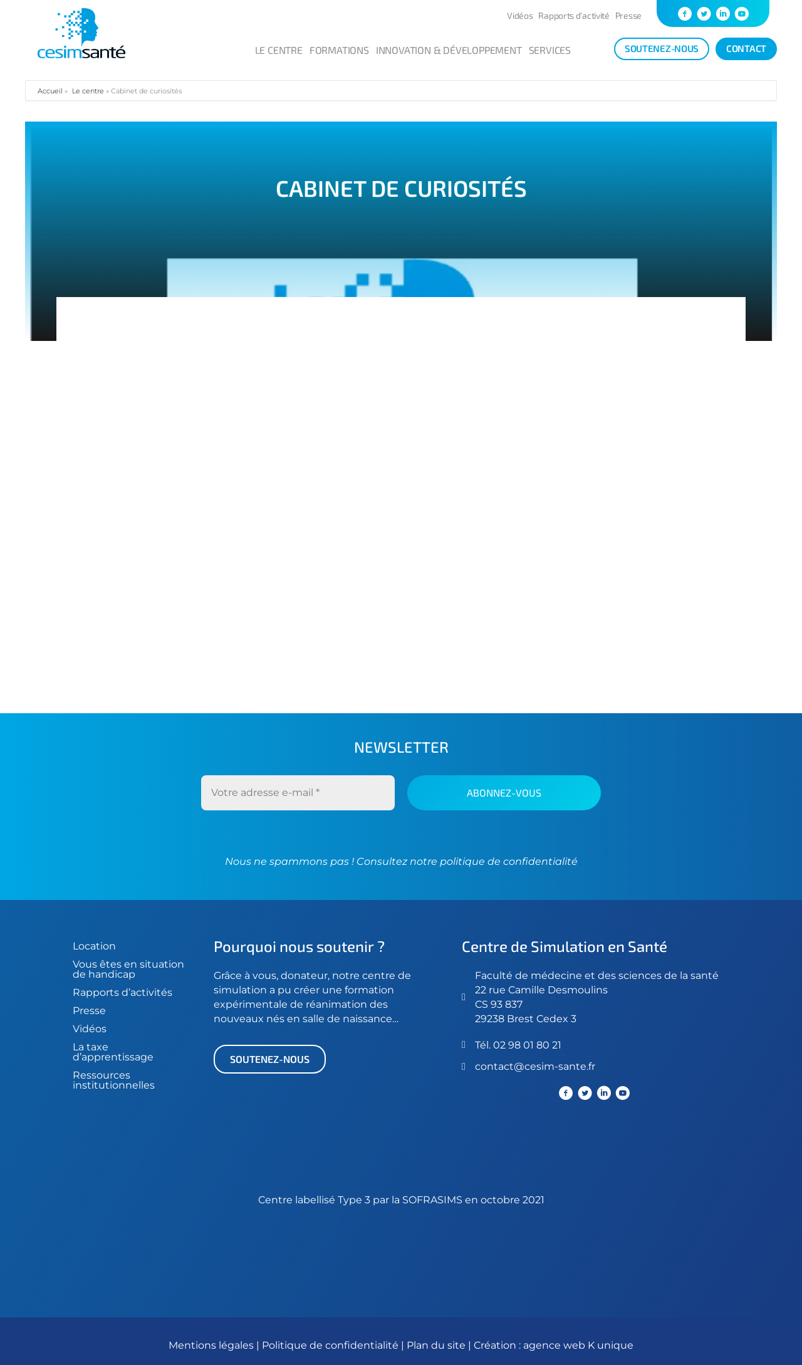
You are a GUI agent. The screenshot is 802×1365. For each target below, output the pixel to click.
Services (550, 50)
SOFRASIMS (432, 1200)
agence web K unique (578, 1345)
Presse (628, 15)
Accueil (50, 90)
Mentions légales (211, 1345)
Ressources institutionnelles (114, 1080)
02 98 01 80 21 (527, 1045)
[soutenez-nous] (661, 49)
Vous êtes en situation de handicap (128, 969)
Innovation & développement (449, 50)
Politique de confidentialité (331, 1345)
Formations (339, 50)
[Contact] (746, 49)
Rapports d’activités (122, 992)
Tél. (484, 1045)
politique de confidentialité (507, 861)
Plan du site (436, 1345)
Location (94, 946)
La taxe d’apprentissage (113, 1052)
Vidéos (520, 15)
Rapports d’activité (573, 15)
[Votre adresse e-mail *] (298, 792)
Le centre (279, 50)
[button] (270, 1059)
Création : (498, 1345)
